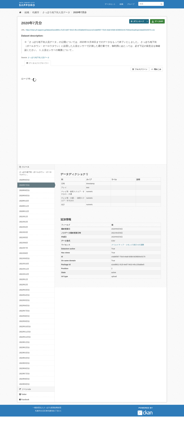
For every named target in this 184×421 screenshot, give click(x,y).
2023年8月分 (24, 379)
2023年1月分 (24, 342)
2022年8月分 (24, 316)
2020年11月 (24, 206)
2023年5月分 (24, 363)
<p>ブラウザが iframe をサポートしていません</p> (82, 117)
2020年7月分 (80, 12)
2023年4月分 (24, 358)
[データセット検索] (151, 4)
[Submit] (161, 4)
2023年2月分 (24, 347)
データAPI (157, 21)
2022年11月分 (25, 332)
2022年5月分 (24, 300)
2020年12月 (24, 211)
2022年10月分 (25, 326)
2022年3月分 (24, 290)
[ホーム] (20, 12)
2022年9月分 (24, 321)
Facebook (24, 400)
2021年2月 (23, 222)
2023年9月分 (24, 384)
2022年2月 (23, 285)
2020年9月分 (24, 196)
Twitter (23, 394)
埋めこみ (156, 69)
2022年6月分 (24, 306)
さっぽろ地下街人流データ (56, 12)
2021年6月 (23, 243)
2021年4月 (23, 227)
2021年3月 (23, 232)
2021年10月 (24, 264)
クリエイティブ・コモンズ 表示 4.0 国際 (127, 245)
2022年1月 (23, 279)
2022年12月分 (25, 337)
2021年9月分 (24, 258)
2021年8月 (23, 253)
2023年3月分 (24, 353)
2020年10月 (24, 201)
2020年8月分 (24, 190)
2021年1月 (23, 216)
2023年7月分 (24, 374)
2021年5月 (23, 237)
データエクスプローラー (37, 63)
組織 (121, 4)
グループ (130, 4)
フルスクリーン (139, 69)
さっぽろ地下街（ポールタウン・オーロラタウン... (35, 173)
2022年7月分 (24, 311)
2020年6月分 (24, 180)
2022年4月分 (24, 295)
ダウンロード (137, 21)
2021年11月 (24, 269)
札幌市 (35, 12)
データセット (110, 4)
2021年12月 (24, 274)
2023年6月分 (24, 368)
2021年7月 (23, 248)
